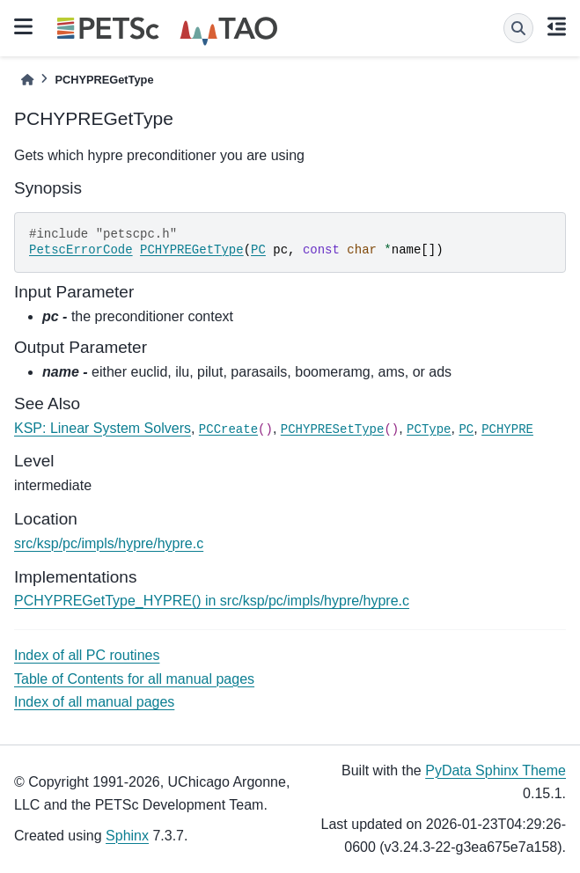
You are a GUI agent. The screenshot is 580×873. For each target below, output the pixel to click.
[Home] (27, 79)
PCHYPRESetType (333, 429)
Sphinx (127, 835)
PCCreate (228, 429)
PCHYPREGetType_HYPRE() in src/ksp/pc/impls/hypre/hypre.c (211, 600)
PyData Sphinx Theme (495, 770)
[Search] (518, 28)
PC (258, 250)
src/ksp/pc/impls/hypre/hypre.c (108, 543)
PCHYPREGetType (192, 250)
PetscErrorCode (81, 250)
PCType (429, 429)
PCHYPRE (507, 429)
